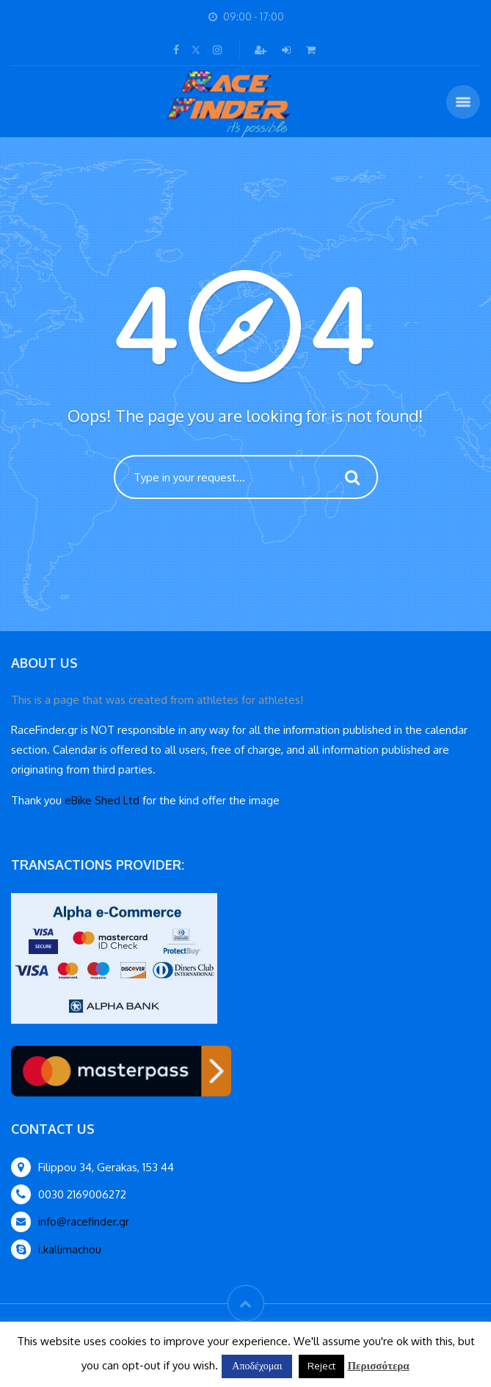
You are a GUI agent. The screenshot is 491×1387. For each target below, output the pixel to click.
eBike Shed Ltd (102, 800)
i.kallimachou (69, 1249)
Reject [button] (321, 1366)
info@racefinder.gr (83, 1221)
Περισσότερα (378, 1365)
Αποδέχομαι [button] (257, 1365)
